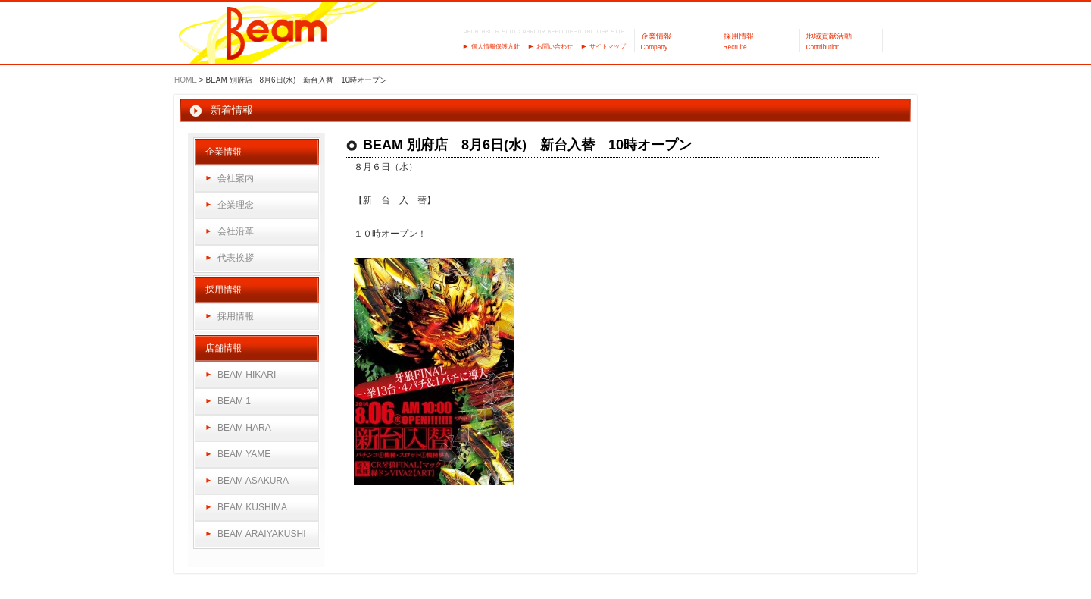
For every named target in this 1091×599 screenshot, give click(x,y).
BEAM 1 (234, 401)
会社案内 (235, 178)
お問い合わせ (554, 46)
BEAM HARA (244, 427)
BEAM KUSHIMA (252, 507)
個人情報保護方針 (495, 46)
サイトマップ (607, 46)
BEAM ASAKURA (253, 480)
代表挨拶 (235, 257)
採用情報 (235, 316)
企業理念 (235, 204)
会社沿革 (235, 231)
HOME (185, 80)
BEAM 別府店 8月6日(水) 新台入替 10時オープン (527, 144)
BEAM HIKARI (246, 374)
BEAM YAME (243, 454)
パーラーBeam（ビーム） (277, 34)
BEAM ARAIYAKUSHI (261, 533)
